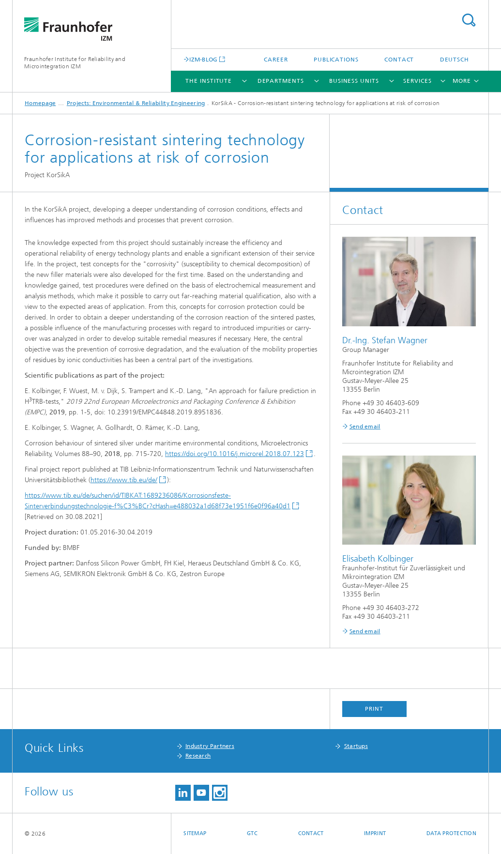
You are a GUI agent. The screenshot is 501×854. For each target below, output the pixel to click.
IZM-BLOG (203, 59)
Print (374, 708)
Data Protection (451, 833)
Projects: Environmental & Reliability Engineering (136, 103)
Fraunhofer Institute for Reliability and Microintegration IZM (74, 63)
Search (468, 20)
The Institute (208, 80)
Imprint (375, 833)
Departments (281, 80)
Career (276, 59)
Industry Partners (209, 746)
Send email (364, 426)
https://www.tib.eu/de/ (124, 480)
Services (417, 80)
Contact (399, 59)
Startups (356, 746)
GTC (252, 833)
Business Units (354, 80)
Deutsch (454, 59)
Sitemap (194, 833)
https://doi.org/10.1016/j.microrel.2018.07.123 (234, 454)
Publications (336, 59)
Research (198, 755)
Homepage (40, 103)
